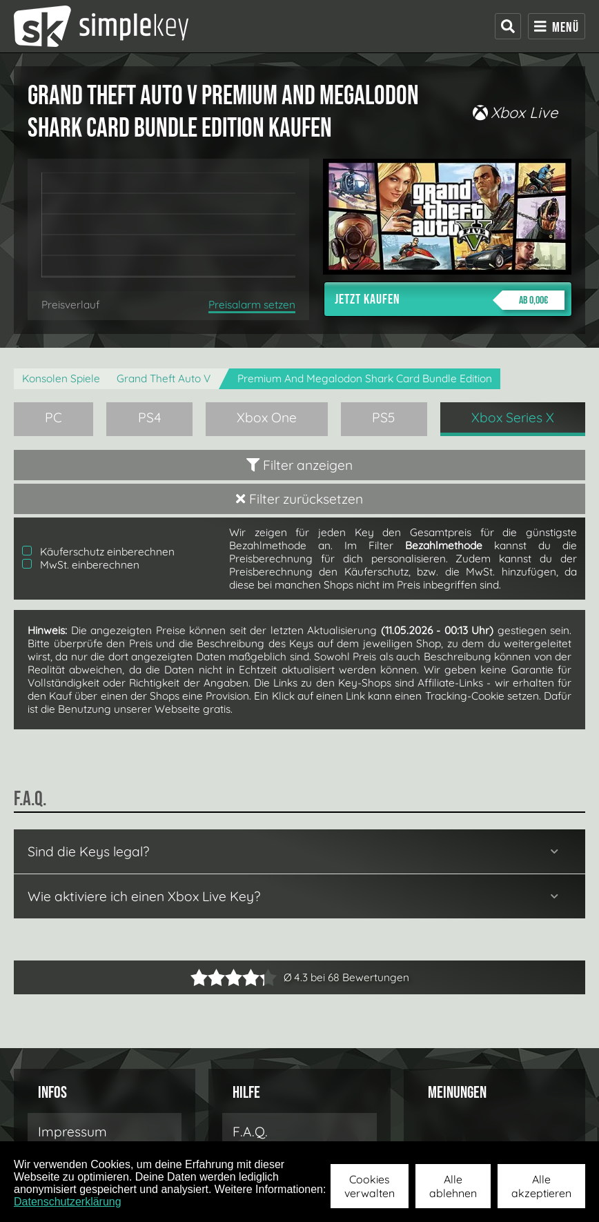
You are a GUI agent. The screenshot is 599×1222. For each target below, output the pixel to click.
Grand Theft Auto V (163, 378)
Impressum (72, 1131)
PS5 (383, 417)
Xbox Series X (512, 417)
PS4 (149, 417)
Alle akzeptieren (541, 1186)
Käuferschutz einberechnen (98, 551)
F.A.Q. (250, 1131)
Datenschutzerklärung (67, 1202)
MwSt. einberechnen (80, 564)
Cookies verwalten (369, 1186)
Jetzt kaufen (449, 300)
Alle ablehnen (453, 1186)
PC (53, 417)
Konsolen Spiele (61, 378)
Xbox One (267, 417)
